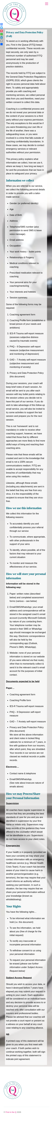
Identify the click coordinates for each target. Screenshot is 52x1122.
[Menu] (46, 3)
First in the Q (11, 1112)
